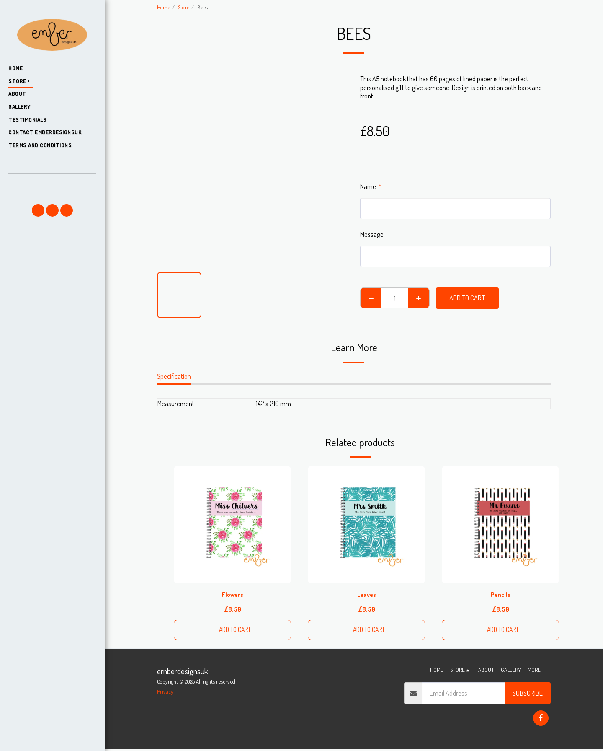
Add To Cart (467, 297)
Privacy (165, 693)
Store (183, 6)
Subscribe (528, 695)
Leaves (366, 594)
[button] (52, 185)
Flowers (232, 594)
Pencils (500, 594)
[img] (232, 524)
